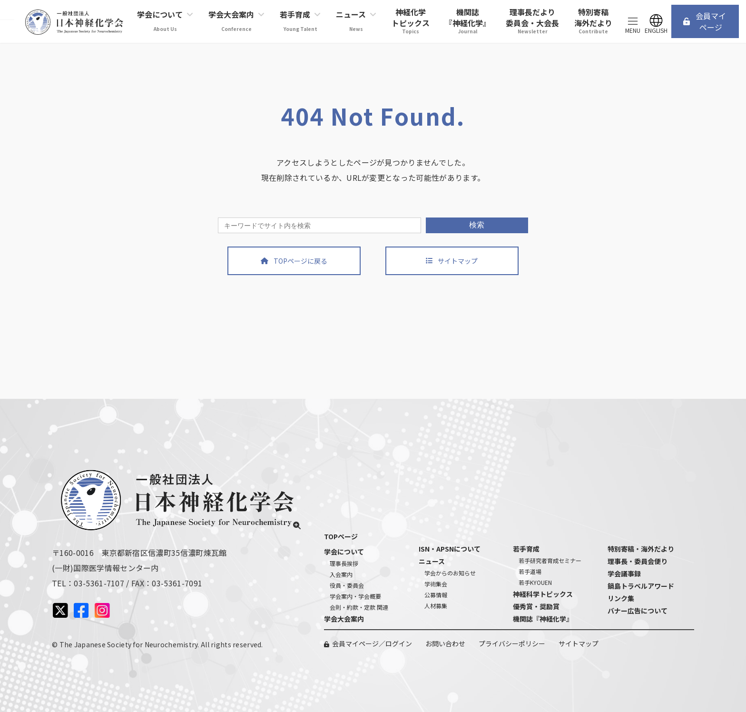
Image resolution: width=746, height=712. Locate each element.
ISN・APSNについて (450, 549)
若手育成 (526, 549)
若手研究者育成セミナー (550, 560)
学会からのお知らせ (450, 573)
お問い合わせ (445, 643)
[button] (705, 21)
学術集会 (435, 584)
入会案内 (341, 574)
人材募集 (435, 606)
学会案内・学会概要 (355, 596)
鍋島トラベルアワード (641, 586)
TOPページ (341, 536)
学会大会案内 (344, 618)
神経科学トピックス (543, 594)
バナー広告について (637, 610)
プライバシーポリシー (512, 643)
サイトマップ (579, 643)
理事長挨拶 (344, 563)
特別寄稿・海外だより (641, 549)
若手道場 (530, 571)
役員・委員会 (347, 585)
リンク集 (621, 598)
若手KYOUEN (535, 582)
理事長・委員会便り (637, 561)
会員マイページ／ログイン (372, 643)
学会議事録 (624, 573)
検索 (476, 225)
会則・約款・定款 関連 (359, 607)
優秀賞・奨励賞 (536, 606)
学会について (344, 551)
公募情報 (435, 595)
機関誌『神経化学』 (543, 618)
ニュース (432, 561)
